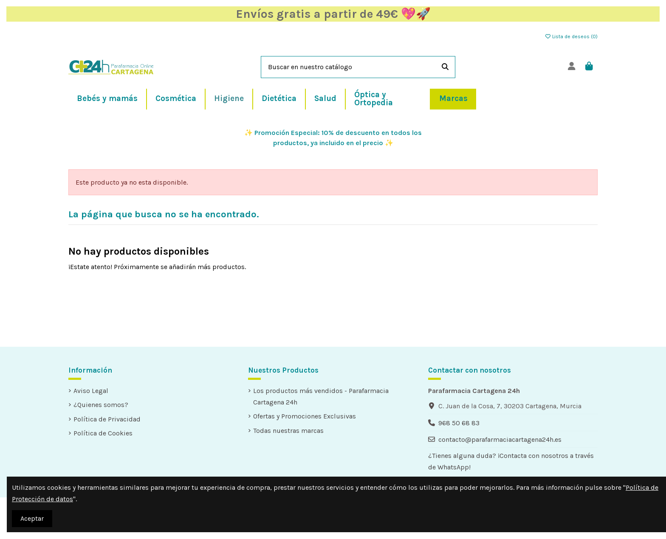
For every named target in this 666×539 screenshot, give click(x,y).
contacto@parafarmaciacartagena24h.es (500, 439)
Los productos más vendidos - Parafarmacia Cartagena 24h (321, 396)
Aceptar (32, 518)
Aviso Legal (90, 391)
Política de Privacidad (107, 419)
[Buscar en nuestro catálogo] (445, 67)
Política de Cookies (103, 433)
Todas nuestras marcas (288, 431)
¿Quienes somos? (100, 405)
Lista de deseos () (571, 36)
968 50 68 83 (459, 423)
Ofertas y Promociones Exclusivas (304, 416)
